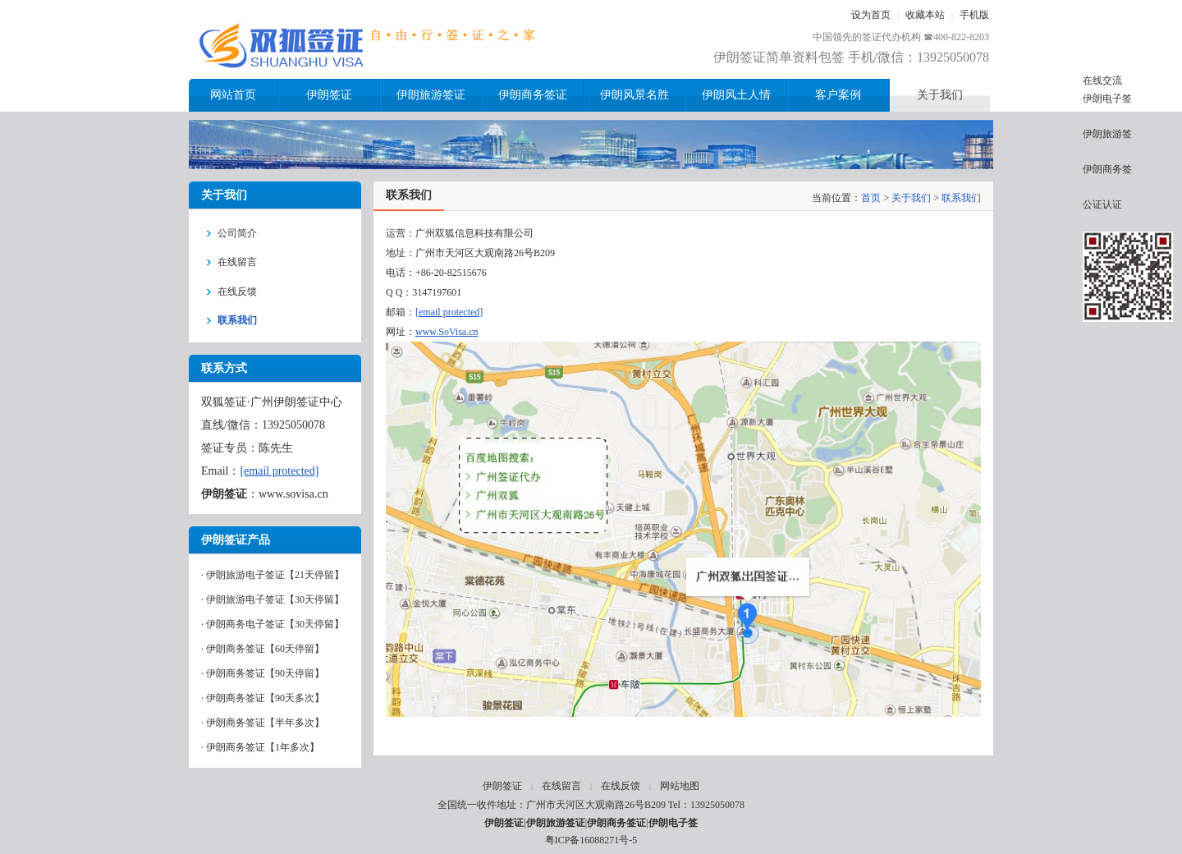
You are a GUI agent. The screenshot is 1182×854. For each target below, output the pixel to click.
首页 (871, 198)
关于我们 (911, 198)
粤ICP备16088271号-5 (591, 840)
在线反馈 (620, 786)
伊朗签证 (502, 786)
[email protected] (279, 471)
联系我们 (961, 198)
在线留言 (561, 786)
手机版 (974, 15)
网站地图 (679, 786)
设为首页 (871, 15)
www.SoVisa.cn (447, 331)
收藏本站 (925, 15)
